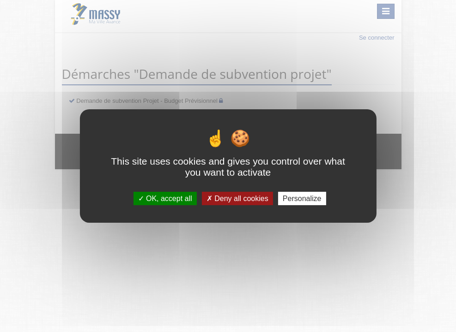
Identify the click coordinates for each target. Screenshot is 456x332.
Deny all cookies (237, 198)
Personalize (302, 198)
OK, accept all (165, 198)
